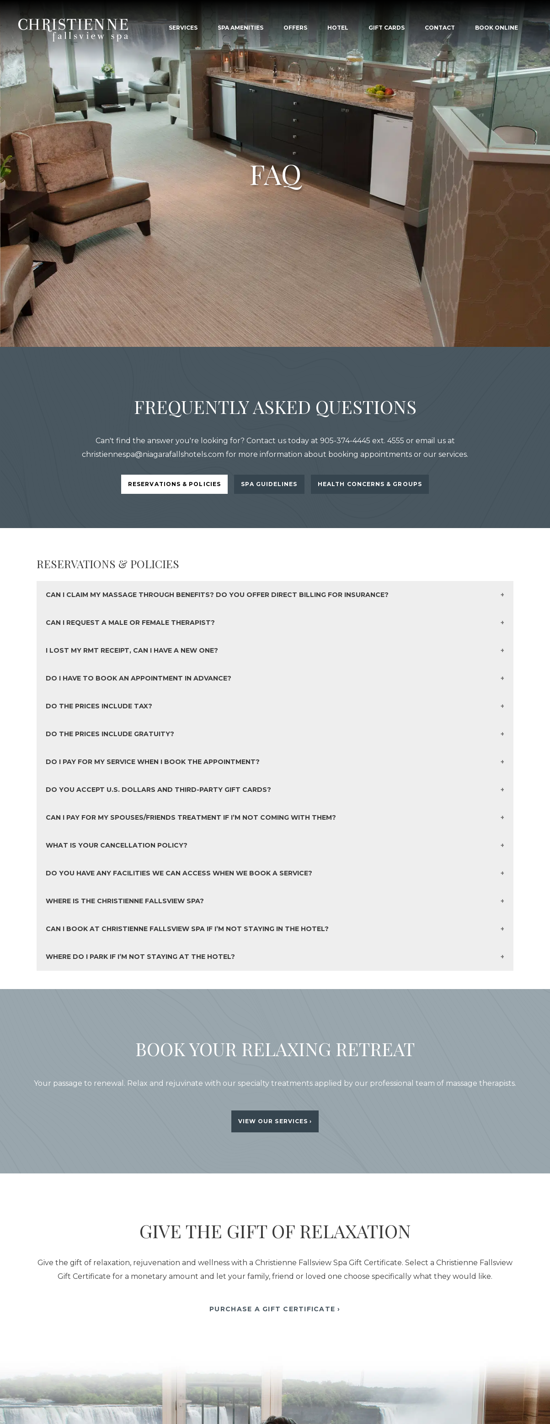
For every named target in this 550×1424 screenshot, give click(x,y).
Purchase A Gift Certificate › (275, 1309)
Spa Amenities (240, 27)
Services (183, 27)
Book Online (496, 27)
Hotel (337, 27)
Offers (295, 27)
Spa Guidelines (269, 484)
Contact (440, 27)
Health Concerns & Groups (370, 484)
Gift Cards (386, 27)
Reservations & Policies (174, 484)
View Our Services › (275, 1121)
